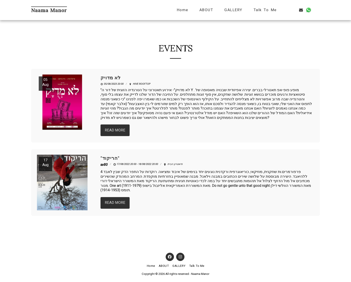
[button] (286, 10)
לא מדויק (111, 77)
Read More (115, 130)
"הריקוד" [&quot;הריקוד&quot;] (110, 158)
